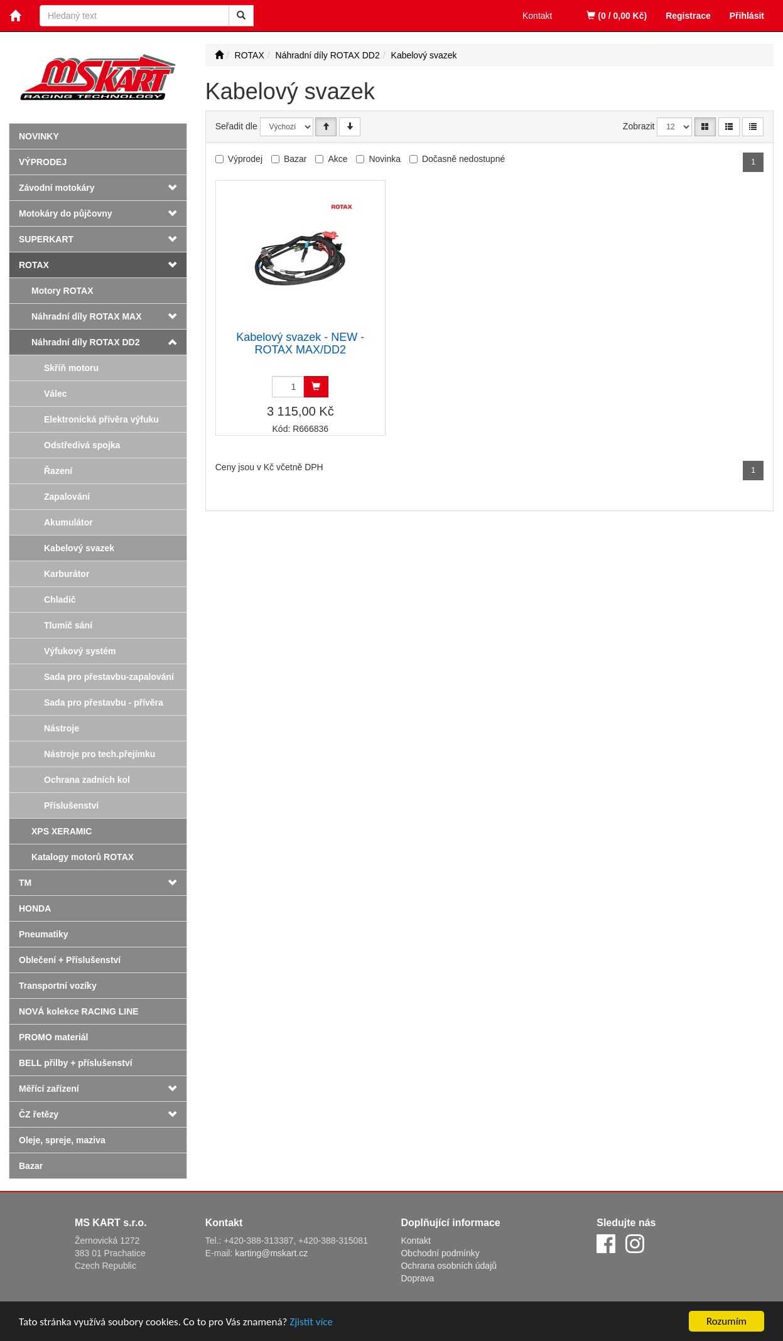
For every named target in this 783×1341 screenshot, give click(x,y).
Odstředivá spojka (82, 445)
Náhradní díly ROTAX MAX (86, 316)
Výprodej (43, 162)
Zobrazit (639, 126)
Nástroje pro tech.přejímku (99, 754)
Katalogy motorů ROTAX (82, 857)
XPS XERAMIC (61, 831)
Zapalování (67, 497)
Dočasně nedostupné (463, 159)
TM (25, 883)
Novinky (39, 136)
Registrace (688, 16)
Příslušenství (71, 805)
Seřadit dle (236, 126)
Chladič (60, 600)
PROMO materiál (53, 1037)
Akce (337, 159)
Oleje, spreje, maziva (62, 1140)
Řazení (58, 471)
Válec (55, 394)
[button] (171, 316)
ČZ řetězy (38, 1114)
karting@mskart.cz (271, 1253)
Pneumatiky (43, 934)
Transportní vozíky (58, 986)
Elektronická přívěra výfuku (101, 419)
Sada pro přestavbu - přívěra (103, 702)
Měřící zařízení (49, 1089)
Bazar (31, 1166)
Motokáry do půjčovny (65, 213)
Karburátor (66, 574)
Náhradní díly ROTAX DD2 (85, 342)
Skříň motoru (71, 368)
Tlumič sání (68, 625)
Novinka (385, 159)
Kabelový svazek (79, 548)
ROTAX (34, 265)
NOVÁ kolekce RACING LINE (79, 1011)
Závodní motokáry (57, 188)
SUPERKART (46, 239)
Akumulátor (68, 522)
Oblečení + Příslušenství (70, 960)
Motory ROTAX (62, 291)
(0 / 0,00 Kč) (616, 16)
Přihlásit (747, 16)
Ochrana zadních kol (87, 780)
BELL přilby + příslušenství (75, 1063)
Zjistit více (311, 1321)
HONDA (35, 908)
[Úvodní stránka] (219, 55)
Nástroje (61, 728)
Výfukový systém (80, 651)
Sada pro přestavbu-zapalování (109, 677)
